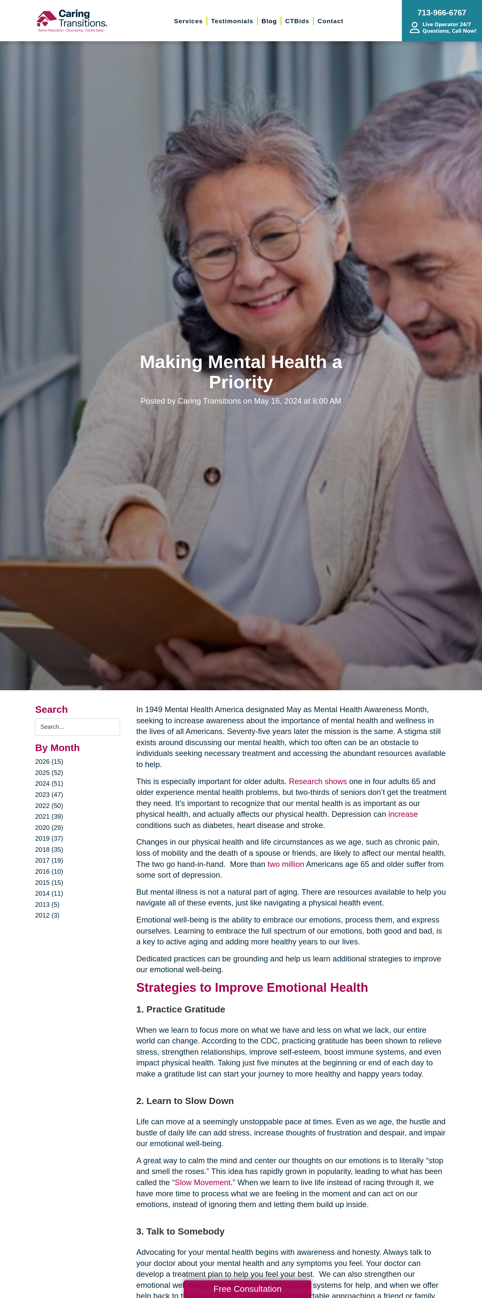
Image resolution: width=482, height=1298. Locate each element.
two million (285, 864)
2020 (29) (49, 827)
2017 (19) (49, 860)
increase (403, 814)
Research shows (318, 781)
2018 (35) (49, 849)
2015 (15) (49, 882)
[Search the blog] (77, 727)
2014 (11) (49, 893)
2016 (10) (49, 871)
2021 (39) (49, 816)
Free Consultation (248, 1289)
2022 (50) (49, 805)
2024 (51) (49, 783)
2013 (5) (47, 904)
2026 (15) (49, 761)
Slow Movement (203, 1182)
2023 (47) (49, 794)
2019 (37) (49, 838)
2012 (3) (47, 915)
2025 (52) (49, 772)
